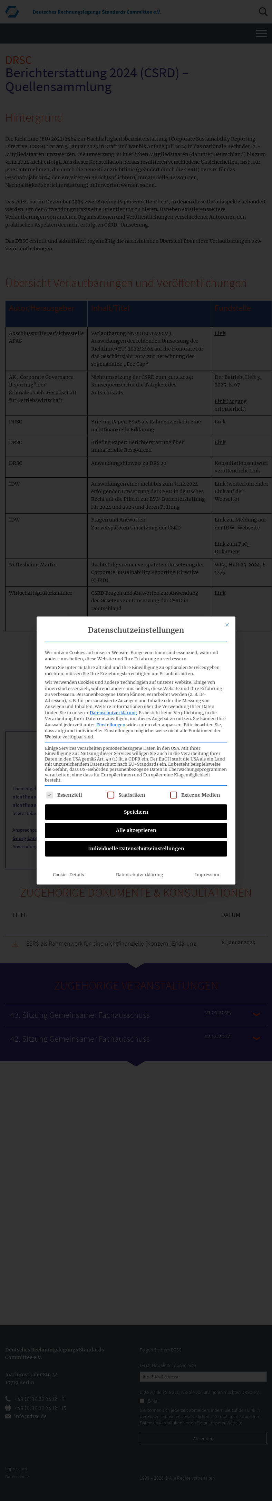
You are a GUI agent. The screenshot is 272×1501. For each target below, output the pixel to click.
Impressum (207, 865)
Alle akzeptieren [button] (136, 821)
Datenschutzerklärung (113, 703)
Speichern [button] (136, 803)
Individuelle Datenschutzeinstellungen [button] (136, 839)
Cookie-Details (68, 865)
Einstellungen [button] (110, 715)
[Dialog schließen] (227, 615)
